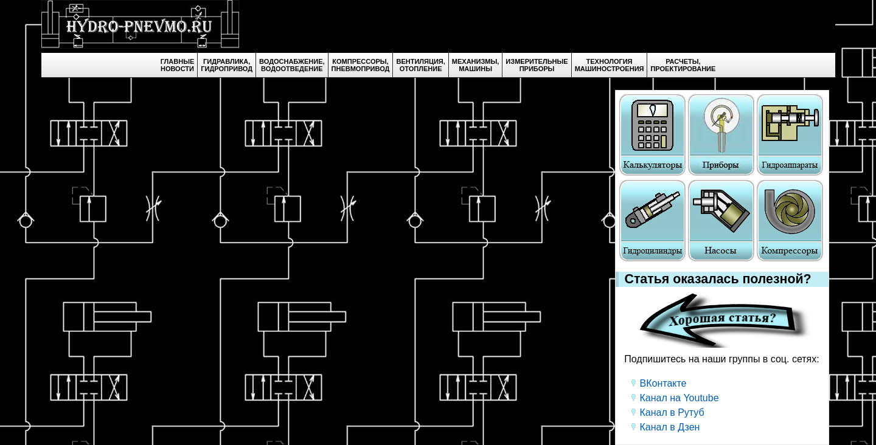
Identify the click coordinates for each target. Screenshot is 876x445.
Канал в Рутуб (672, 412)
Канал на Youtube (679, 398)
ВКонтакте (663, 383)
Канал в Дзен (670, 427)
